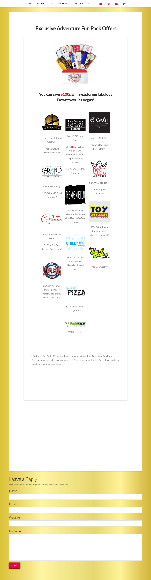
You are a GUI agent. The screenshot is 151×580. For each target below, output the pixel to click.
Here (74, 146)
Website (14, 517)
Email (13, 504)
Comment (15, 531)
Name (13, 491)
